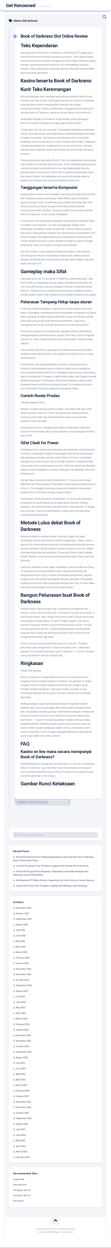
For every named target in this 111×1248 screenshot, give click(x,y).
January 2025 (22, 964)
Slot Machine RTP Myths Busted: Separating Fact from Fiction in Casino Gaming (55, 881)
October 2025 (22, 914)
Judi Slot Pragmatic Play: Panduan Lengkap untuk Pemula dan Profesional (52, 867)
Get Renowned (20, 6)
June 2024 (21, 1003)
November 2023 (23, 1042)
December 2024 (23, 970)
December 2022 (23, 1103)
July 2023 (20, 1064)
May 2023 (20, 1075)
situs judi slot (19, 1185)
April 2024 (21, 1014)
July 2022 (20, 1130)
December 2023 (23, 1036)
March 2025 (21, 953)
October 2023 (22, 1047)
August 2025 (22, 925)
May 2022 (20, 1141)
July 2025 (20, 931)
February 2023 (23, 1092)
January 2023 (22, 1097)
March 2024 (21, 1020)
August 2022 (22, 1125)
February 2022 (23, 1158)
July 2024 (20, 997)
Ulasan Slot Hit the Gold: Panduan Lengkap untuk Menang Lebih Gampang (51, 887)
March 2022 (21, 1152)
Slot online (18, 1202)
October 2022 (22, 1114)
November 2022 (23, 1108)
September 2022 (24, 1119)
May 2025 (20, 942)
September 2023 (24, 1053)
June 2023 (21, 1069)
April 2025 (21, 948)
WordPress (54, 1233)
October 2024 (22, 981)
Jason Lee (43, 803)
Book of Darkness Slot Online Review (57, 37)
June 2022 (21, 1136)
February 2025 (23, 959)
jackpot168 (18, 1180)
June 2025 (21, 937)
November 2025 (23, 909)
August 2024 (22, 992)
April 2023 (21, 1081)
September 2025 (24, 920)
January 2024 (22, 1031)
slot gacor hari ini (21, 1191)
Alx (71, 1233)
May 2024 (20, 1008)
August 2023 (22, 1058)
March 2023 (21, 1086)
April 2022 (21, 1147)
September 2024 (24, 986)
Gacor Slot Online (58, 803)
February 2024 (23, 1025)
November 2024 (23, 975)
